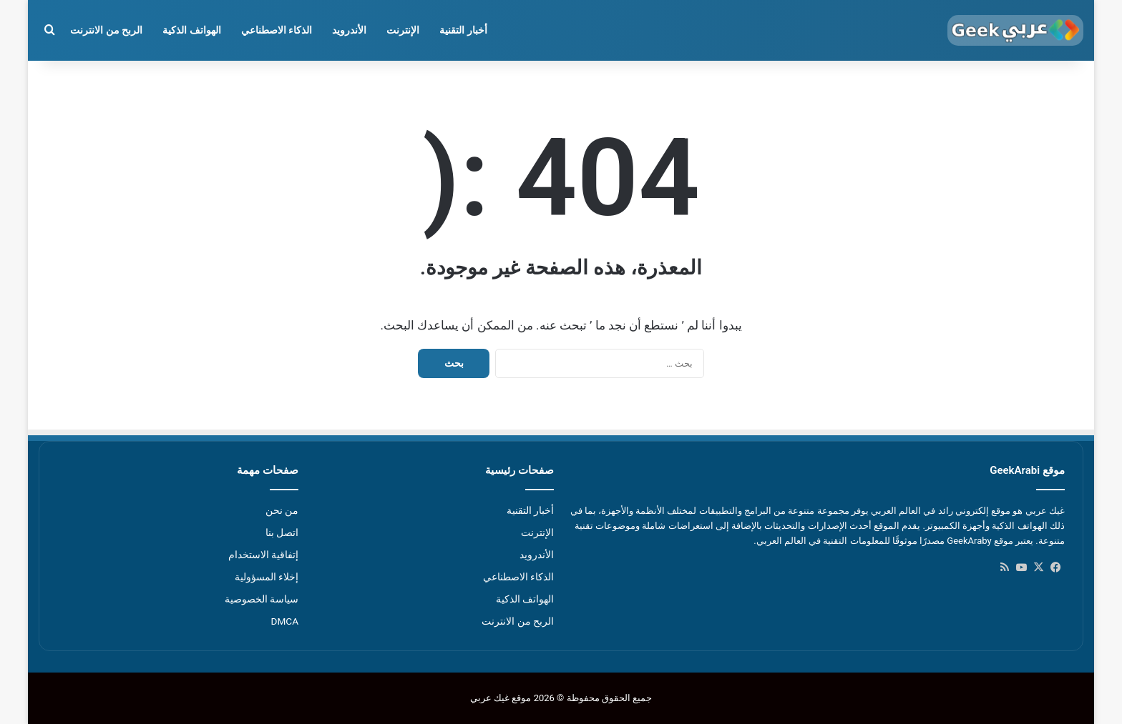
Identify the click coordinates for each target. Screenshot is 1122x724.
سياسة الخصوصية (261, 599)
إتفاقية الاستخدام (263, 554)
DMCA (284, 621)
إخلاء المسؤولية (266, 576)
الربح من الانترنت (106, 30)
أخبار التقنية (463, 30)
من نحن (281, 510)
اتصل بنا (281, 532)
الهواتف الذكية (191, 30)
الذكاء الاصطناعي (276, 30)
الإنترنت (402, 30)
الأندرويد (349, 30)
